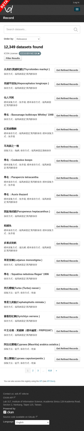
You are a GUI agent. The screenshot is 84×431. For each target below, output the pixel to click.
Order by (8, 39)
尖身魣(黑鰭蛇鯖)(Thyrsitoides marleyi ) (27, 69)
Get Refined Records (67, 70)
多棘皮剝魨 (10, 242)
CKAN (8, 412)
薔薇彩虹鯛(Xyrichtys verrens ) (22, 316)
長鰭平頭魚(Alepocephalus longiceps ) (26, 83)
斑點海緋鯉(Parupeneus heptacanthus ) (27, 211)
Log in (76, 2)
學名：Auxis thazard (16, 194)
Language (8, 421)
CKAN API (8, 397)
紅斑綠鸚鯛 (10, 128)
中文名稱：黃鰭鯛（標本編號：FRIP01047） (29, 330)
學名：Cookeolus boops (18, 160)
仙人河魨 (9, 97)
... (43, 370)
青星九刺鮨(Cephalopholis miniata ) (24, 302)
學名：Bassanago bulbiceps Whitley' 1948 (29, 114)
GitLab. (31, 417)
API (40, 381)
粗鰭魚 (7, 225)
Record (8, 18)
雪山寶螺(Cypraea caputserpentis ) (24, 358)
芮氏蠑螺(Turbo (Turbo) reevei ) (22, 288)
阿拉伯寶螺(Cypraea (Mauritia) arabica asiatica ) (32, 344)
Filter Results (13, 58)
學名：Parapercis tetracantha (21, 177)
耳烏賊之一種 (11, 146)
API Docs (51, 381)
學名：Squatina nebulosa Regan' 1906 (26, 274)
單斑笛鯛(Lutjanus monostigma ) (23, 260)
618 (50, 370)
